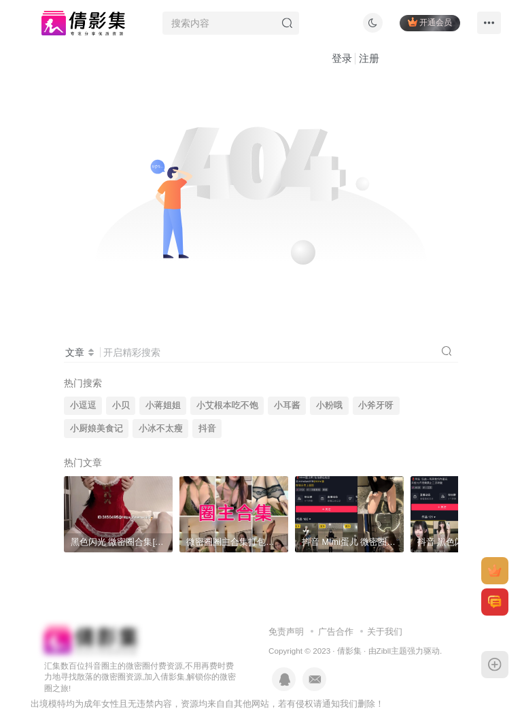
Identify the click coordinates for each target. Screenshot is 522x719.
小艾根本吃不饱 (227, 405)
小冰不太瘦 (161, 428)
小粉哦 (329, 405)
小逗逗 (83, 405)
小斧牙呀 (376, 405)
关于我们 (384, 631)
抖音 (207, 428)
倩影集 (349, 650)
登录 (342, 58)
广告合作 (335, 631)
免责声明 (286, 631)
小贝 (121, 405)
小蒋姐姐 (163, 405)
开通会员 (430, 22)
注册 (369, 58)
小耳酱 (287, 405)
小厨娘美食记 (96, 428)
